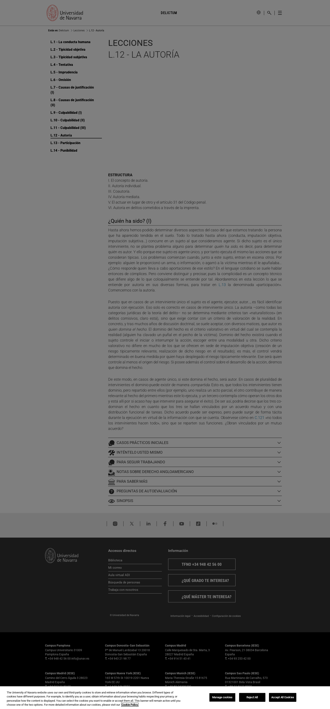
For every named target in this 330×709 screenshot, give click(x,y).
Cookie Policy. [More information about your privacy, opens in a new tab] (130, 704)
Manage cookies (222, 697)
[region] (165, 697)
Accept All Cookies (282, 697)
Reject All (252, 697)
